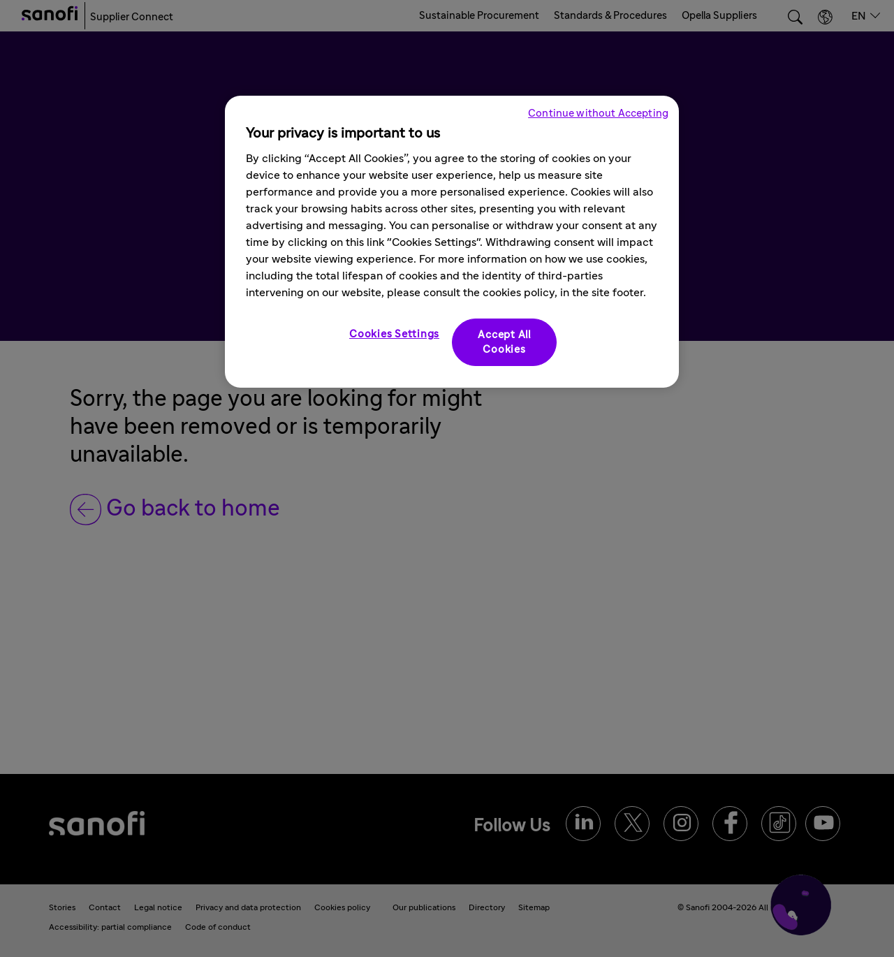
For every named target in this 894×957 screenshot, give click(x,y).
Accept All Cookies (504, 342)
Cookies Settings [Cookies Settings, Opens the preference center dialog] (394, 334)
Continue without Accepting (598, 113)
